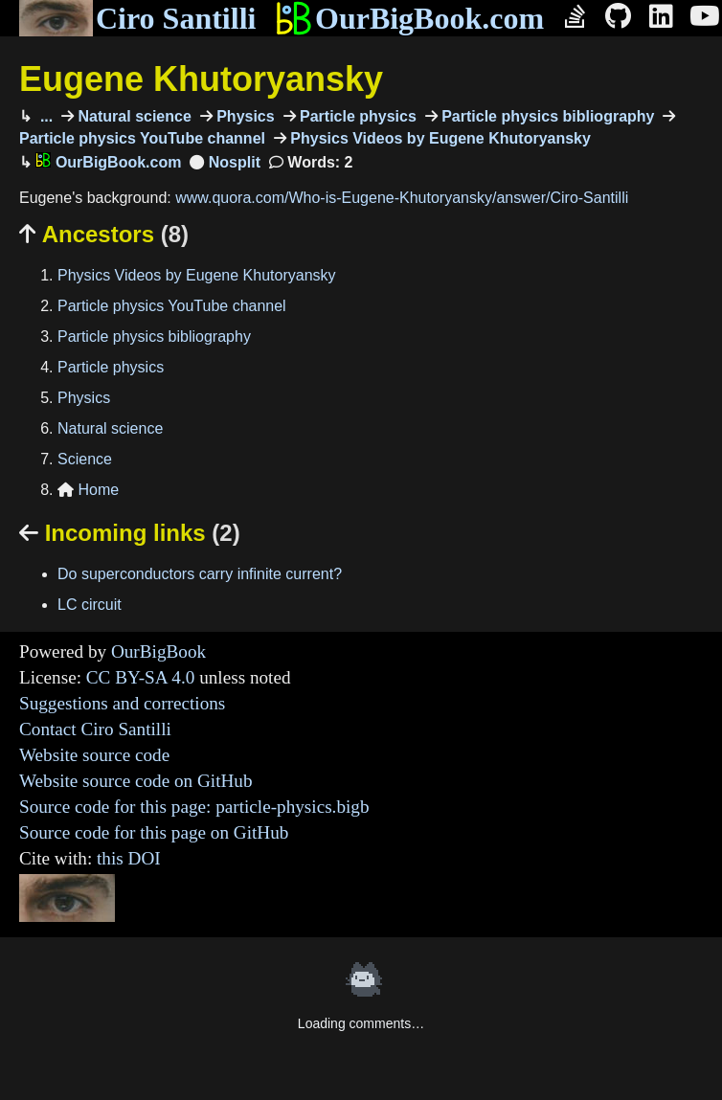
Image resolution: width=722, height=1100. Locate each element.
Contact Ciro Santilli (95, 729)
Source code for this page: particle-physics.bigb (194, 807)
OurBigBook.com (409, 18)
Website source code (94, 755)
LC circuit (89, 604)
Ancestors (104, 234)
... (44, 116)
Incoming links (129, 533)
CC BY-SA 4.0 (140, 677)
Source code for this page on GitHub (153, 832)
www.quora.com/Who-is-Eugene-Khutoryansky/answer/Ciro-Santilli (401, 198)
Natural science (133, 116)
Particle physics (356, 116)
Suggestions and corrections (122, 703)
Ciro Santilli (137, 18)
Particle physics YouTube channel (171, 306)
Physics (244, 116)
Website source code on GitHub (136, 781)
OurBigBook (158, 651)
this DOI (129, 858)
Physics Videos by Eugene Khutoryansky (438, 138)
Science (84, 459)
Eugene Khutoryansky (201, 79)
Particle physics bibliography (546, 116)
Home (88, 490)
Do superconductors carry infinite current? (199, 574)
